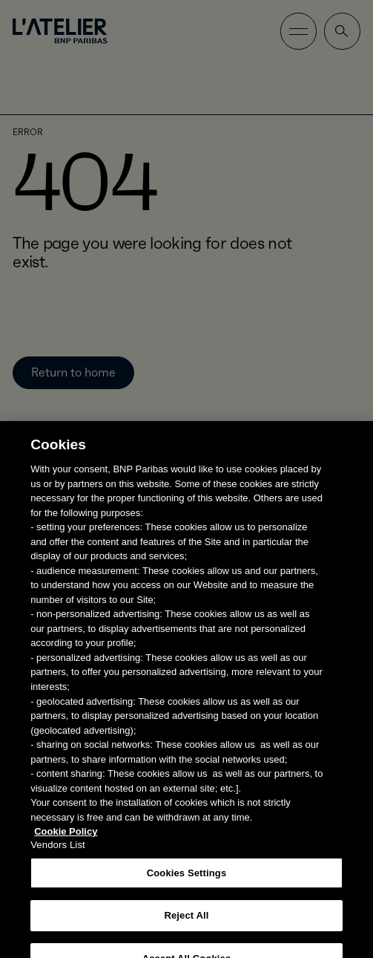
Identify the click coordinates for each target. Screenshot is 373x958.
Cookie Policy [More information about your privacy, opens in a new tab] (65, 838)
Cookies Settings (187, 879)
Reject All (186, 922)
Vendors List (57, 851)
